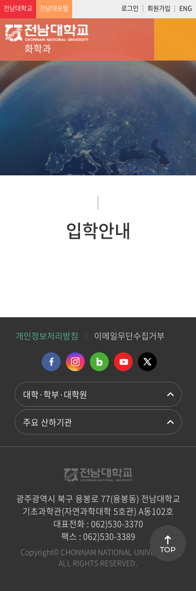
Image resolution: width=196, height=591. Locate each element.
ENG (185, 8)
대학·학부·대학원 (55, 394)
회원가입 (158, 8)
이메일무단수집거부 (129, 335)
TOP (168, 549)
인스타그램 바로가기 (75, 361)
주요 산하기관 (47, 422)
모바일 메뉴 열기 (175, 39)
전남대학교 (18, 8)
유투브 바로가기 (123, 361)
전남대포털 (54, 8)
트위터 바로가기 (147, 361)
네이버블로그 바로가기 (99, 361)
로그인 (130, 8)
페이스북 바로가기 (51, 361)
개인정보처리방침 (47, 335)
